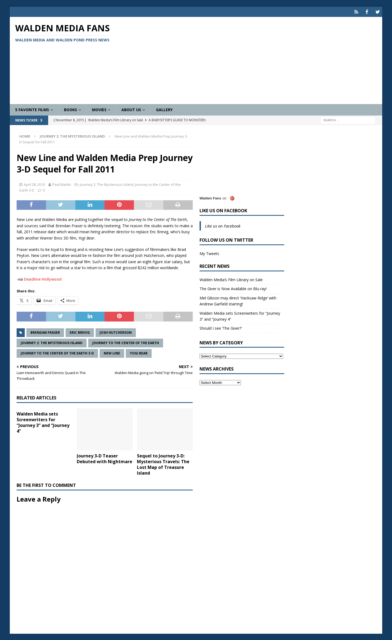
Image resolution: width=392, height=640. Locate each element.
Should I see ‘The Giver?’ (221, 327)
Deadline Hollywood (43, 278)
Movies (99, 109)
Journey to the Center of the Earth (125, 342)
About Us (131, 109)
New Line (112, 352)
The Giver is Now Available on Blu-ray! (233, 288)
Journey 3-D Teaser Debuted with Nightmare (104, 458)
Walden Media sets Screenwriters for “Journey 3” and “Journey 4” (43, 421)
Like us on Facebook (223, 210)
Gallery (164, 109)
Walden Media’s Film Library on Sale (231, 279)
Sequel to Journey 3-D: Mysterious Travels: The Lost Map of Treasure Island (163, 463)
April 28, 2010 (34, 183)
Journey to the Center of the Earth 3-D (57, 352)
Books (70, 109)
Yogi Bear (139, 352)
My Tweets (209, 253)
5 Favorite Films (32, 109)
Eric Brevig (80, 332)
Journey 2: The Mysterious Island (106, 183)
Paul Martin (61, 183)
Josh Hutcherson (116, 332)
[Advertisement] (257, 60)
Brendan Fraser (45, 332)
